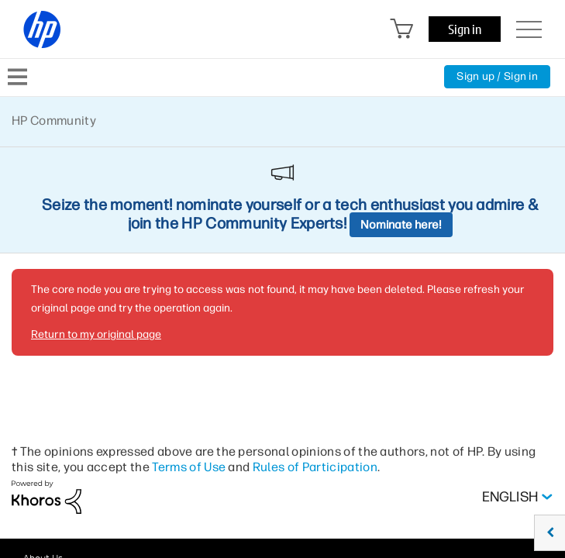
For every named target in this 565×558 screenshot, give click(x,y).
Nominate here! (401, 225)
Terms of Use (189, 467)
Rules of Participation (315, 467)
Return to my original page (96, 334)
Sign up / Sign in (497, 76)
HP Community (54, 120)
